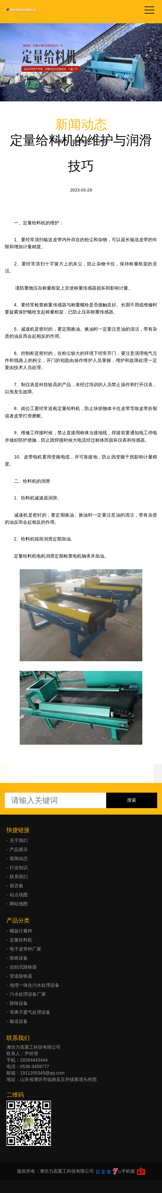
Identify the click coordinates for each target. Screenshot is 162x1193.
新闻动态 (81, 141)
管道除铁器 (21, 976)
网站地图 (19, 903)
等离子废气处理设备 (30, 1012)
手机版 (128, 1171)
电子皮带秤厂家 (25, 948)
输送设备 (19, 1021)
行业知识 (19, 867)
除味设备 (19, 1003)
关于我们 (19, 840)
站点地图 (19, 894)
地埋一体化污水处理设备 (34, 985)
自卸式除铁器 (23, 967)
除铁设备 (19, 958)
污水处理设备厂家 (28, 994)
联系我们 (19, 876)
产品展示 (19, 849)
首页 (58, 141)
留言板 (16, 885)
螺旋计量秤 (21, 930)
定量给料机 (21, 939)
